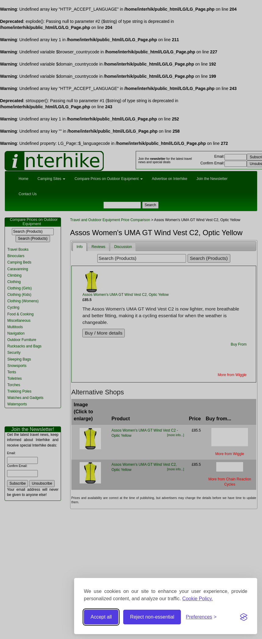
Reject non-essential (152, 616)
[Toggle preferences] (201, 617)
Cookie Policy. (197, 598)
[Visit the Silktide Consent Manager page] (243, 617)
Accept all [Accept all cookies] (101, 616)
